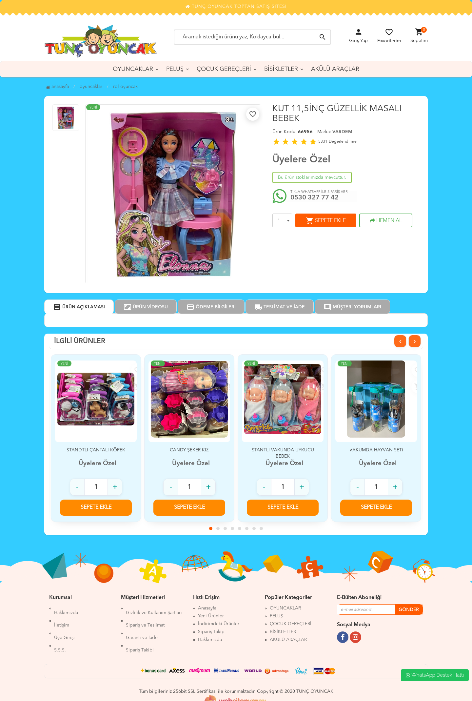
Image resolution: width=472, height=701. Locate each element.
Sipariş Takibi (140, 631)
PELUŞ (175, 69)
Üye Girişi (64, 624)
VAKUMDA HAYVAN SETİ (376, 450)
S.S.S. (60, 631)
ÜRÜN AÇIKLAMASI (79, 307)
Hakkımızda (66, 608)
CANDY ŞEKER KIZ (189, 450)
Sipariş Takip (211, 631)
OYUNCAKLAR (133, 69)
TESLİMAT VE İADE (279, 307)
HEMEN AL (386, 220)
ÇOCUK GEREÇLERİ (224, 69)
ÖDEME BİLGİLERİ (211, 307)
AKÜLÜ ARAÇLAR (335, 69)
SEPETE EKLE (326, 220)
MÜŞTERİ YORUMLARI (352, 307)
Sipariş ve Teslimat (145, 616)
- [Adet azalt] (77, 487)
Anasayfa (57, 86)
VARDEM (342, 132)
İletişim (61, 616)
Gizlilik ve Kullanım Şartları (154, 608)
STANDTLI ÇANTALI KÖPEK (96, 450)
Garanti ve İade (142, 624)
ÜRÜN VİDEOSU (146, 307)
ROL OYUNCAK (125, 86)
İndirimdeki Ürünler (218, 624)
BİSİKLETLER (281, 69)
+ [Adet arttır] (114, 487)
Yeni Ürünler (211, 616)
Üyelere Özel (301, 160)
